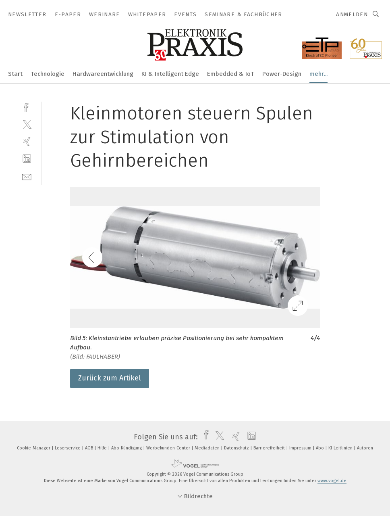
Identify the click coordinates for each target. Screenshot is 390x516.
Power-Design (281, 73)
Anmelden (352, 14)
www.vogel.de (331, 480)
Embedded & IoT (230, 73)
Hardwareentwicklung (103, 73)
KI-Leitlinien (341, 448)
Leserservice (68, 448)
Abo (320, 448)
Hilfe (103, 448)
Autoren (365, 448)
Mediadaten (208, 448)
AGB (89, 448)
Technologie (47, 73)
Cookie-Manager (34, 448)
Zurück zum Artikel (109, 378)
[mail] (27, 176)
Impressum (301, 448)
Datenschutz (237, 448)
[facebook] (27, 107)
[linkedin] (27, 159)
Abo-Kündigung (127, 448)
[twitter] (27, 124)
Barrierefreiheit (269, 448)
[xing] (27, 141)
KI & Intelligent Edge (170, 73)
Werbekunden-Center (168, 448)
